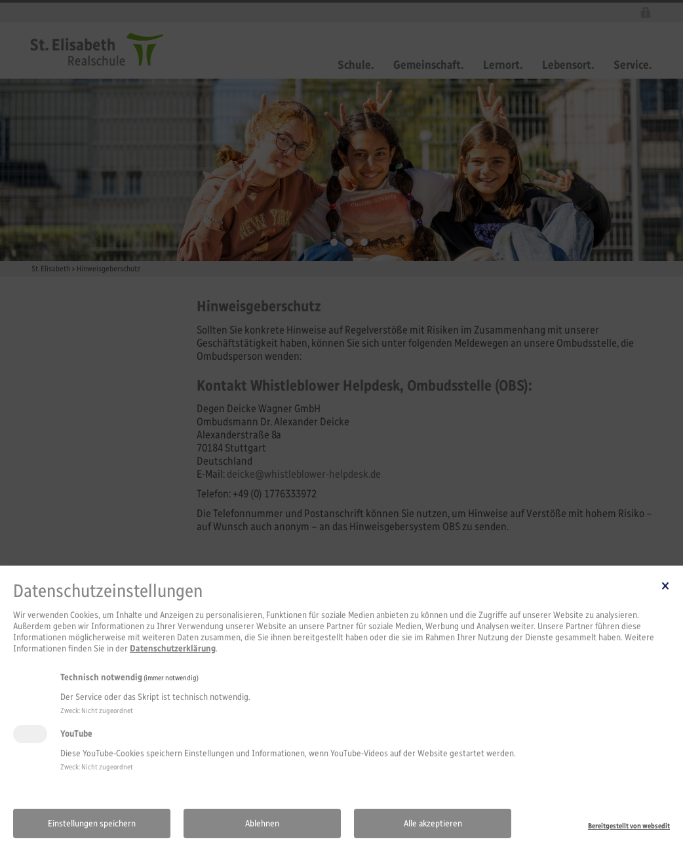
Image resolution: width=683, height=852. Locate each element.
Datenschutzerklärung (173, 648)
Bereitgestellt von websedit (629, 825)
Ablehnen (262, 823)
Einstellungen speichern (92, 823)
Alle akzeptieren (433, 823)
